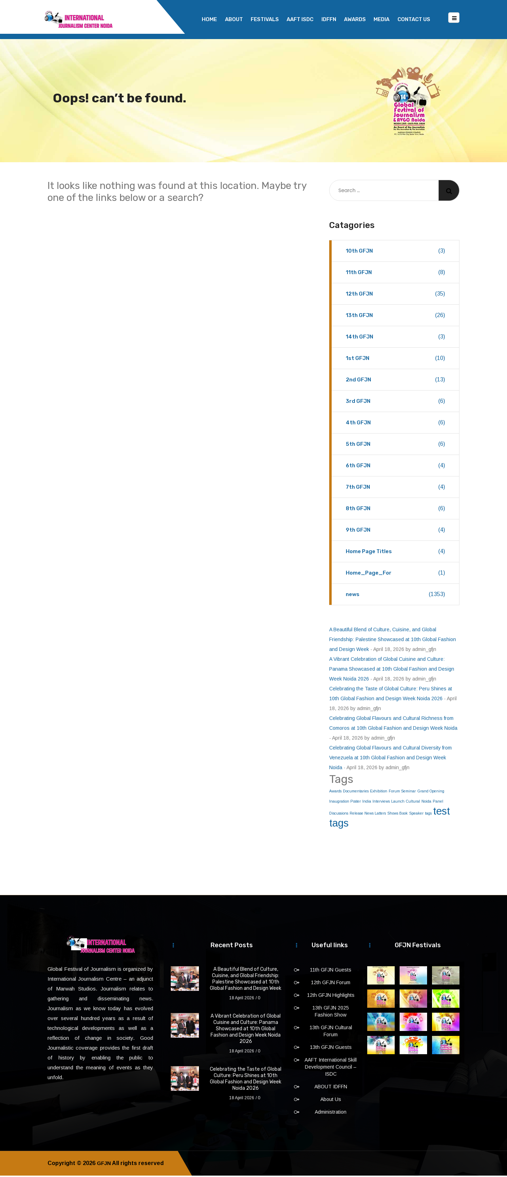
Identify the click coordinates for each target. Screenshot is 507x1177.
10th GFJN (395, 252)
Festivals (265, 19)
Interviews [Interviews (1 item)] (381, 803)
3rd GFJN (395, 402)
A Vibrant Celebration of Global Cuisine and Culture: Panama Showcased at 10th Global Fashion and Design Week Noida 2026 (391, 670)
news (395, 595)
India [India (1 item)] (366, 803)
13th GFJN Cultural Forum (330, 1032)
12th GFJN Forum (330, 984)
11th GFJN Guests (330, 971)
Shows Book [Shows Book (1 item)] (397, 814)
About (234, 19)
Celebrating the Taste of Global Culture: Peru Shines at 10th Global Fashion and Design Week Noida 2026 (245, 1080)
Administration (330, 1113)
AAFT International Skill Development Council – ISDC (331, 1068)
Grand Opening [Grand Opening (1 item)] (430, 792)
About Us (330, 1100)
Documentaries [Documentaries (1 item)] (356, 792)
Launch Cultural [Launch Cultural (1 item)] (405, 803)
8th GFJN (395, 509)
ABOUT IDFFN (330, 1088)
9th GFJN (395, 531)
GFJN (104, 1164)
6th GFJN (395, 466)
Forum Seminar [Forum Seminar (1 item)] (402, 792)
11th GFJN (395, 273)
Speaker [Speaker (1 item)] (416, 814)
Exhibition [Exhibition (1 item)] (378, 792)
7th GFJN (395, 488)
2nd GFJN (395, 381)
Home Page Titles (395, 552)
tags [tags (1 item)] (428, 814)
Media (381, 19)
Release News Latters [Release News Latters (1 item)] (368, 814)
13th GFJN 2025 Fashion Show (330, 1012)
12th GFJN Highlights (331, 996)
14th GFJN (395, 338)
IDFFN (328, 19)
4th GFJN (395, 424)
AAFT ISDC (300, 19)
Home (209, 19)
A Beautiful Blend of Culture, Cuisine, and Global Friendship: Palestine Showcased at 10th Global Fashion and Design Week (392, 640)
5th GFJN (395, 445)
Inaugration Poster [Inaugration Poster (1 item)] (345, 803)
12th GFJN (395, 295)
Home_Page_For (395, 574)
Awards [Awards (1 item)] (335, 792)
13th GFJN (395, 316)
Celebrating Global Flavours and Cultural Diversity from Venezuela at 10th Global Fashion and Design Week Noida (390, 759)
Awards (355, 19)
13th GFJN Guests (331, 1048)
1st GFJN (395, 359)
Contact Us (414, 19)
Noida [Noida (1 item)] (426, 803)
